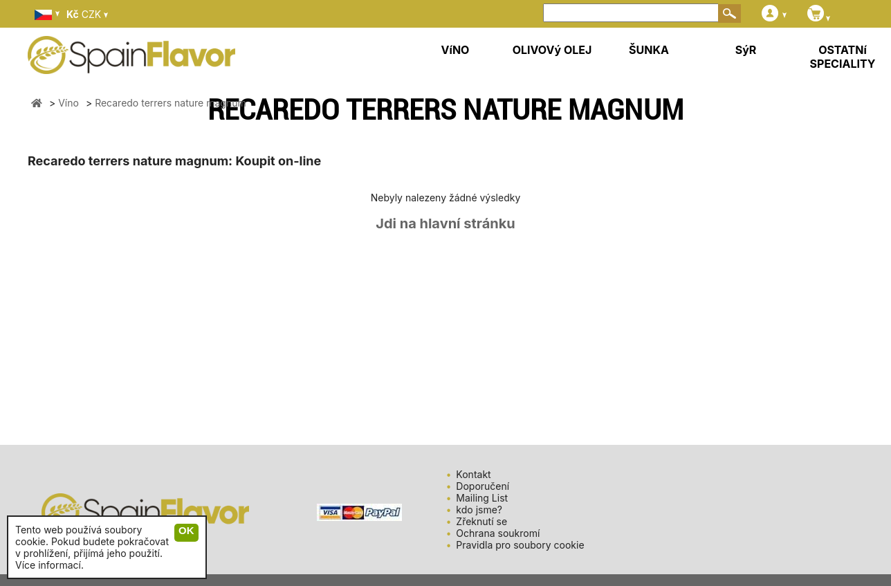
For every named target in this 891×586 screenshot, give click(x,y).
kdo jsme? (479, 509)
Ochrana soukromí (498, 533)
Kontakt (473, 474)
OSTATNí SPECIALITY (843, 57)
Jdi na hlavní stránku (445, 223)
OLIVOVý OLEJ (552, 50)
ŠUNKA (649, 50)
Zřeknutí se (481, 521)
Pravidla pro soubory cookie (520, 545)
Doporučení (482, 486)
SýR (746, 50)
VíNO (455, 50)
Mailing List (482, 498)
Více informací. (49, 565)
